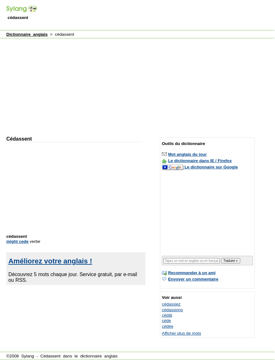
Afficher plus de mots (181, 333)
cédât (167, 315)
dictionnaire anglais (99, 356)
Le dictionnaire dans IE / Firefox (200, 160)
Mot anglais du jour (187, 154)
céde (166, 320)
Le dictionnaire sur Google (211, 167)
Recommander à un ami (192, 272)
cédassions (172, 309)
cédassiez (171, 304)
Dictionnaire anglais (27, 34)
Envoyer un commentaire (193, 279)
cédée (167, 326)
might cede (17, 241)
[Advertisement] (79, 84)
